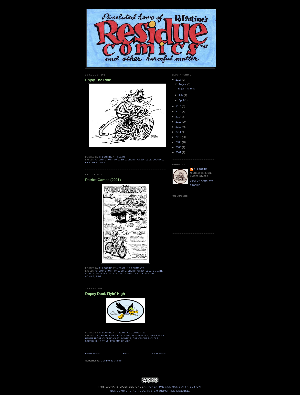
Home (126, 353)
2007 (179, 152)
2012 (179, 126)
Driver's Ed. (104, 274)
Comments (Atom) (111, 360)
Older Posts (159, 353)
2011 (179, 131)
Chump (99, 160)
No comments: (136, 268)
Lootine (158, 160)
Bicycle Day (108, 336)
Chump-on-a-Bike (115, 160)
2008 (179, 147)
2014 (179, 116)
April (182, 100)
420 (97, 336)
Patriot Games (134, 274)
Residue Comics (95, 162)
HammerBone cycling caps (102, 338)
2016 (179, 106)
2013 (179, 121)
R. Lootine (102, 341)
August (183, 84)
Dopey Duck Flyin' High (105, 294)
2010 (179, 137)
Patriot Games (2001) (103, 180)
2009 (179, 142)
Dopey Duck (157, 336)
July (181, 95)
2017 (179, 79)
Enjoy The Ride (98, 80)
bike (120, 336)
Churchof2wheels (140, 160)
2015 (179, 111)
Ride (98, 276)
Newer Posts (92, 353)
